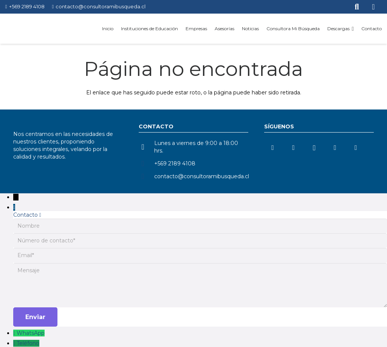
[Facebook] (355, 147)
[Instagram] (314, 147)
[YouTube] (293, 147)
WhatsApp (31, 333)
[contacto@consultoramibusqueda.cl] (146, 176)
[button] (352, 29)
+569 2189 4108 (174, 163)
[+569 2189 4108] (146, 163)
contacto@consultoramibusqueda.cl (201, 176)
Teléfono (28, 343)
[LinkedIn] (272, 147)
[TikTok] (335, 147)
